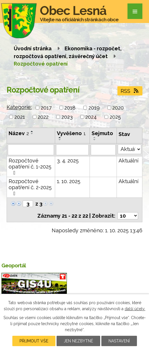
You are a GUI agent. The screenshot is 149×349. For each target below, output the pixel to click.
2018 (70, 108)
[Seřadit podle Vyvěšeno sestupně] (60, 140)
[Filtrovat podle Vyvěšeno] (72, 149)
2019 (94, 108)
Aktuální (128, 161)
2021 (19, 117)
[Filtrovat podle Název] (31, 149)
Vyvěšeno (71, 133)
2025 (115, 117)
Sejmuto (102, 133)
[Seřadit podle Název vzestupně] (32, 131)
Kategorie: (19, 107)
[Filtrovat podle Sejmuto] (103, 149)
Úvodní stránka (33, 48)
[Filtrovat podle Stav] (129, 149)
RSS (130, 91)
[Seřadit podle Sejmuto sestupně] (95, 140)
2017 (46, 108)
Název (19, 133)
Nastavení (119, 341)
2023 (67, 117)
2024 (91, 117)
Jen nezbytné (78, 341)
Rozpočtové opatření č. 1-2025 (30, 166)
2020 (118, 108)
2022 (43, 117)
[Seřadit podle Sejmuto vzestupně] (95, 137)
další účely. (135, 308)
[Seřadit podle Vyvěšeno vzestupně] (60, 137)
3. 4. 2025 (68, 161)
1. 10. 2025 (68, 181)
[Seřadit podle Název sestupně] (32, 134)
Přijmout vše (34, 341)
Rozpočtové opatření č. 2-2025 (30, 187)
